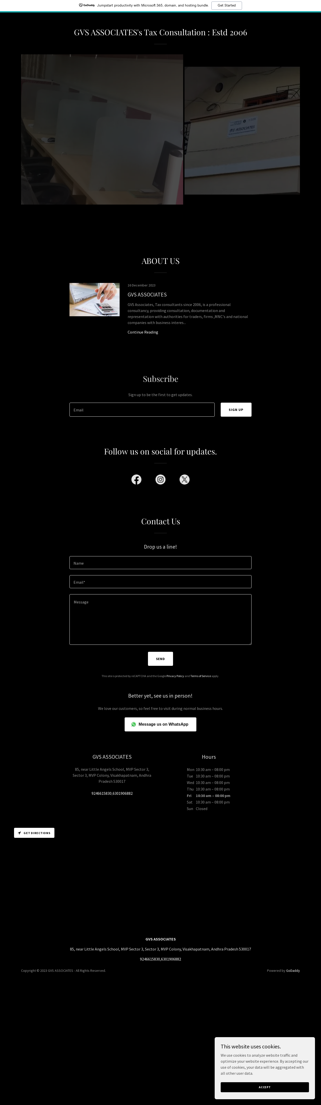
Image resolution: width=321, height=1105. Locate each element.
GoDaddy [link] (293, 970)
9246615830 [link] (102, 793)
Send (160, 659)
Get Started (227, 5)
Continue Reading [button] (143, 332)
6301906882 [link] (123, 793)
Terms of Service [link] (200, 676)
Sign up (236, 409)
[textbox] (141, 410)
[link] (160, 314)
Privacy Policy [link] (175, 676)
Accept (265, 1087)
